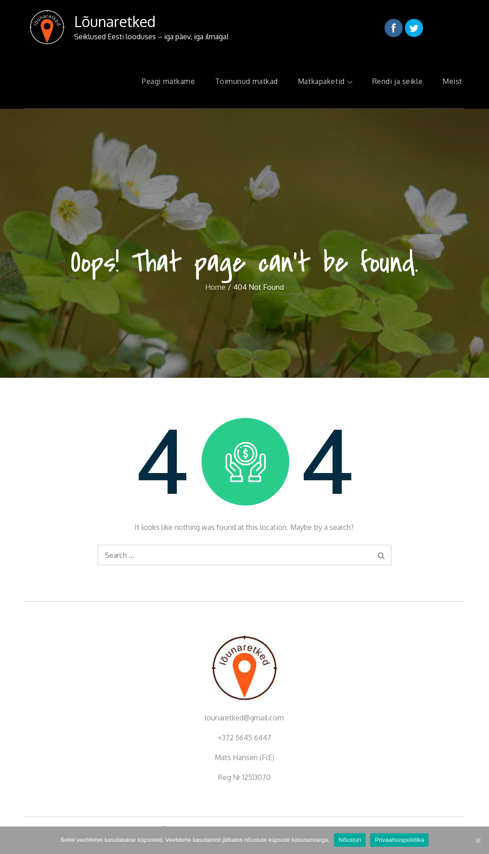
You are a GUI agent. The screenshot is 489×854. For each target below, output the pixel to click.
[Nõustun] (477, 840)
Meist (452, 81)
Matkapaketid (325, 81)
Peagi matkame (168, 81)
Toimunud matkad (246, 81)
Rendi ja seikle (397, 81)
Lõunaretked (114, 21)
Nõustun (350, 839)
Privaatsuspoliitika (399, 839)
